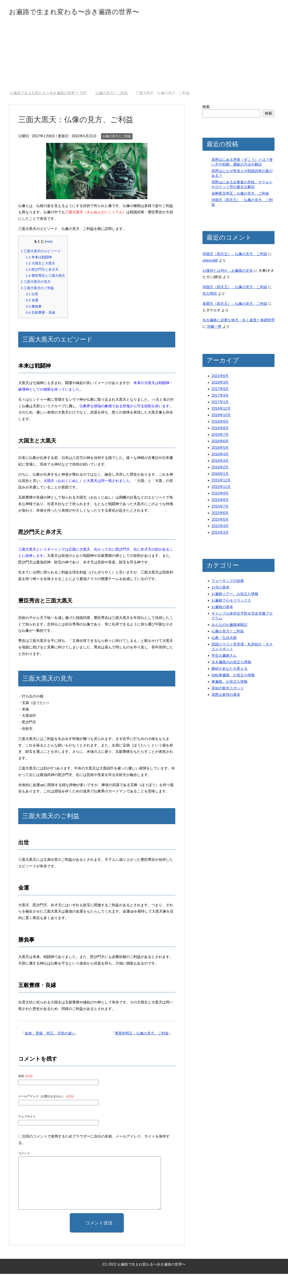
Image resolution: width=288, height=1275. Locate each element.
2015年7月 (220, 507)
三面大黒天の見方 (36, 283)
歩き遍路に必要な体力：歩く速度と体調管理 (238, 321)
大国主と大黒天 (40, 264)
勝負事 (34, 307)
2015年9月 (220, 494)
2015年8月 (220, 501)
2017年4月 (220, 396)
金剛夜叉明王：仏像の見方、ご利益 (240, 194)
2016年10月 (221, 416)
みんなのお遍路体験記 (230, 626)
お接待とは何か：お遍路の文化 (227, 272)
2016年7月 (220, 436)
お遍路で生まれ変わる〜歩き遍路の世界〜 (87, 12)
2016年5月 (220, 449)
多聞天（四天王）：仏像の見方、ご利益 (234, 305)
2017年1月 (220, 403)
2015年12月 (221, 481)
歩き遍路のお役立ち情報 (231, 663)
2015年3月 (220, 533)
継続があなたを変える (230, 670)
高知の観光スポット (228, 689)
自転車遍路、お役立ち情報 (233, 676)
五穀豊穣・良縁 (40, 313)
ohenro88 (210, 261)
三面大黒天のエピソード (41, 252)
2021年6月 (220, 377)
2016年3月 (220, 462)
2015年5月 (220, 520)
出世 (32, 295)
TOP (48, 94)
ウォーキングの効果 (228, 582)
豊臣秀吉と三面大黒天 (45, 277)
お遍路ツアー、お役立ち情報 (235, 595)
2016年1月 (220, 475)
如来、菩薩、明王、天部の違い (50, 1034)
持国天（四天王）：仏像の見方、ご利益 (234, 255)
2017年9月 (220, 390)
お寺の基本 (221, 588)
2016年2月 (220, 468)
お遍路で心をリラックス (231, 601)
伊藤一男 (214, 328)
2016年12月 (221, 410)
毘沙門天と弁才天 (42, 270)
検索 (206, 108)
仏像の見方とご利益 (117, 137)
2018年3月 (220, 383)
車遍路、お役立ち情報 (230, 683)
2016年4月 (220, 455)
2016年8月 (220, 429)
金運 (32, 301)
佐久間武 (209, 295)
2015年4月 (220, 527)
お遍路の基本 (222, 608)
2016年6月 (220, 442)
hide (49, 242)
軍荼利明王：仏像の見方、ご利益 (142, 1034)
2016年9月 (220, 423)
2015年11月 (221, 488)
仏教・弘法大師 (224, 639)
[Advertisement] (144, 58)
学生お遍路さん (224, 657)
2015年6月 (220, 514)
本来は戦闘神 (39, 258)
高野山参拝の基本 (226, 696)
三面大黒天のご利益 (37, 289)
